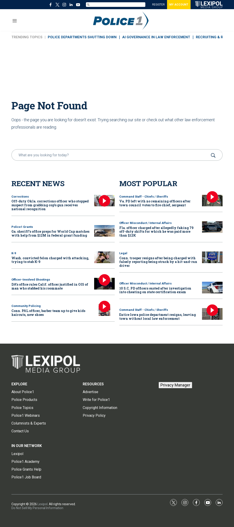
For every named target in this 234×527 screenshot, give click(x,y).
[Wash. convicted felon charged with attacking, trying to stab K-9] (104, 257)
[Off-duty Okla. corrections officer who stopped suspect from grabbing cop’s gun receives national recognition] (104, 201)
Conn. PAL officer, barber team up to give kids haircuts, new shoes (48, 313)
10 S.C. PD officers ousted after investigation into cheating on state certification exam (155, 290)
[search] (110, 155)
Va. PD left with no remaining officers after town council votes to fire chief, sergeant (155, 203)
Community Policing (26, 306)
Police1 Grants (22, 227)
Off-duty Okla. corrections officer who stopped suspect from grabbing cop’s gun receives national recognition (50, 205)
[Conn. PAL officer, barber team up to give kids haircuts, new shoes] (104, 310)
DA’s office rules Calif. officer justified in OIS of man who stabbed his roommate (49, 286)
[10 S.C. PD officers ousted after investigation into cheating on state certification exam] (212, 287)
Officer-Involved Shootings (30, 279)
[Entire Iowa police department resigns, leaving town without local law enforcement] (212, 314)
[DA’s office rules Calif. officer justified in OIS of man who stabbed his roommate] (104, 284)
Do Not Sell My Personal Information (37, 508)
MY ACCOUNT (178, 4)
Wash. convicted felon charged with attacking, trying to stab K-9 (50, 260)
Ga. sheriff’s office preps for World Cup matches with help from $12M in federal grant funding (50, 233)
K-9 (13, 253)
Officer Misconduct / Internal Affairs (145, 223)
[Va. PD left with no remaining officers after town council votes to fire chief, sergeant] (212, 201)
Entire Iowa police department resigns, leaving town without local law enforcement (157, 316)
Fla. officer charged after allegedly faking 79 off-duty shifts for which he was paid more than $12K (156, 232)
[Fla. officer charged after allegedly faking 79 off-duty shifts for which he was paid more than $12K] (212, 227)
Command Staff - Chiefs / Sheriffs (143, 196)
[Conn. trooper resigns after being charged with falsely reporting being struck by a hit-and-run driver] (212, 257)
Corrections (20, 196)
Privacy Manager (175, 385)
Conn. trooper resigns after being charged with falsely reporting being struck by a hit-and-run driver (158, 262)
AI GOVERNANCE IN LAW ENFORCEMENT (156, 37)
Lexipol (42, 504)
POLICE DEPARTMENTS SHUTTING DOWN (82, 37)
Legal (123, 253)
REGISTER (158, 4)
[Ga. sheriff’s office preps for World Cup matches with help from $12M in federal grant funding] (104, 231)
